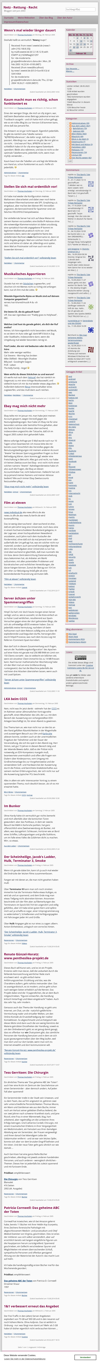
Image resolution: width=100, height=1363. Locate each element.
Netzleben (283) (79, 147)
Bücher (24, 1197)
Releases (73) (77, 150)
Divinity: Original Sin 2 (78, 250)
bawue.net (73, 397)
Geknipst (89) (78, 131)
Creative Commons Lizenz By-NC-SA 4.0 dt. (80, 668)
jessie (71, 501)
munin (71, 525)
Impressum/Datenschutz (16, 21)
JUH (70, 504)
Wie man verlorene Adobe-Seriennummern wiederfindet (77, 339)
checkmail (73, 419)
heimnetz (73, 485)
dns (70, 437)
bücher (24, 1061)
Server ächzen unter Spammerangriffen (19, 600)
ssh (70, 567)
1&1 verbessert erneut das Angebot (31, 1306)
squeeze (72, 565)
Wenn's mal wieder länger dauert (30, 30)
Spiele (71, 562)
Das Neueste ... (72, 68)
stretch (72, 575)
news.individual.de (13, 512)
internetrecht (74, 493)
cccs (70, 416)
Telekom (72, 583)
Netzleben (8, 89)
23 (77, 47)
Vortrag (29, 795)
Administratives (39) (80, 123)
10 (81, 41)
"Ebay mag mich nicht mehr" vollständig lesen (26, 486)
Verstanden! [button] (85, 1357)
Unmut (15, 492)
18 (84, 44)
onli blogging (73, 249)
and (70, 376)
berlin (71, 400)
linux (71, 512)
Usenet (24, 587)
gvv (70, 480)
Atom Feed (73, 636)
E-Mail (71, 453)
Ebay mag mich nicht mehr (25, 406)
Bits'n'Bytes (8, 792)
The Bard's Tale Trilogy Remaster (79, 175)
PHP (70, 538)
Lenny (71, 506)
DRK (70, 443)
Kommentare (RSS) (77, 639)
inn (70, 490)
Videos (24, 943)
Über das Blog (46, 17)
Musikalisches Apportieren (25, 274)
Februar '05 (81, 53)
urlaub (71, 591)
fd (69, 464)
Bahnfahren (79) (80, 128)
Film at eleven (15, 502)
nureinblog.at (74, 320)
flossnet (72, 466)
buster (71, 408)
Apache (72, 384)
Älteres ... (70, 71)
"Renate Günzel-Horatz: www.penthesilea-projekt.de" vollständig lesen (30, 1052)
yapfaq (72, 621)
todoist (72, 586)
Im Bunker (12, 806)
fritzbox (72, 472)
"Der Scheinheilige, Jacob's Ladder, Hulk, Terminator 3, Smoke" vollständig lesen (30, 933)
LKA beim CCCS (15, 699)
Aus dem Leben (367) (81, 126)
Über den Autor (65, 17)
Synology (72, 578)
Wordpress (73, 618)
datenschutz (74, 424)
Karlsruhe (47, 733)
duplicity (72, 451)
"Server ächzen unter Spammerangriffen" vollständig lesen (30, 681)
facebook (72, 461)
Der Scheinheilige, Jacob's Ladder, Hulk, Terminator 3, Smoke (30, 859)
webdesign (73, 610)
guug (71, 477)
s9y (23, 176)
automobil (73, 389)
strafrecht (73, 573)
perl (70, 536)
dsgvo (71, 445)
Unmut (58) (77, 155)
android (72, 379)
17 (81, 44)
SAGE (71, 554)
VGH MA (72, 599)
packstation (74, 533)
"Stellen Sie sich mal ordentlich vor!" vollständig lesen (30, 257)
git (70, 474)
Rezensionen (9, 940)
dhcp (71, 432)
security (72, 557)
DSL (70, 448)
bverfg (71, 411)
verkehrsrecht (75, 597)
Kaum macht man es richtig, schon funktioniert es (31, 101)
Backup (72, 395)
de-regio (72, 427)
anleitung (73, 382)
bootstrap (73, 405)
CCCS (54, 708)
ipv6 (70, 496)
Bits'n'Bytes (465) (79, 133)
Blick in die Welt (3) (80, 139)
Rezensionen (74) (79, 152)
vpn (70, 607)
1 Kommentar (23, 172)
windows (72, 615)
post (70, 541)
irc (70, 498)
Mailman (72, 514)
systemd (72, 581)
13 (91, 41)
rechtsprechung (76, 543)
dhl (70, 435)
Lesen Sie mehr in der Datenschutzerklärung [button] (24, 1359)
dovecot (72, 440)
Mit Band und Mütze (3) (82, 144)
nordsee (72, 530)
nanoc (71, 528)
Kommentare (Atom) (77, 642)
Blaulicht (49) (77, 136)
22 (74, 47)
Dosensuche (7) (78, 141)
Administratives (10, 172)
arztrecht (73, 387)
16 (77, 44)
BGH (70, 403)
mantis (72, 517)
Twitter (72, 589)
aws (70, 392)
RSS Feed (73, 634)
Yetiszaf (31, 377)
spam (71, 560)
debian (72, 429)
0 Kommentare (19, 89)
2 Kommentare (26, 492)
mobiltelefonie (75, 522)
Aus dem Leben (10, 846)
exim (71, 459)
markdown (73, 520)
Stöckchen (28, 283)
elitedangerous (75, 456)
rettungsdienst (75, 546)
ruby (71, 549)
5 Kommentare (19, 1334)
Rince (27, 386)
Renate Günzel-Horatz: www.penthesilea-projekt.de (26, 956)
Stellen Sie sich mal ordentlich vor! (30, 186)
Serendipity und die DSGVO (80, 322)
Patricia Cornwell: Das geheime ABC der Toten (31, 1209)
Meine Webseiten (26, 17)
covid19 (72, 421)
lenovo (71, 509)
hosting (25, 1337)
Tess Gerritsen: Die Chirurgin (26, 1072)
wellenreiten (74, 613)
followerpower (75, 469)
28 (70, 50)
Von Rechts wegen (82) (82, 157)
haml (71, 482)
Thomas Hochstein (24, 35)
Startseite (9, 17)
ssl (70, 570)
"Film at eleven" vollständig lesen (20, 579)
